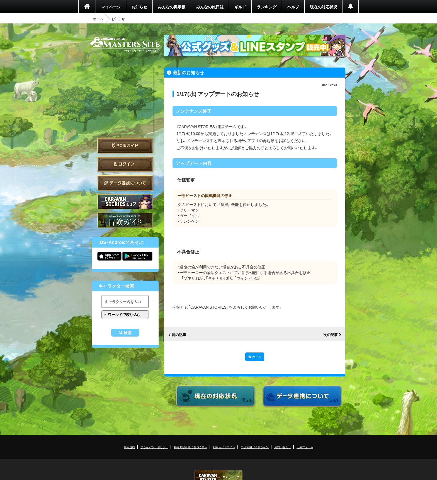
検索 (128, 333)
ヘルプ (293, 6)
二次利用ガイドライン (255, 447)
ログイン (125, 164)
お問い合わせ (282, 447)
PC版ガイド (125, 145)
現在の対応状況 (323, 6)
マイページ (111, 6)
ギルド (240, 6)
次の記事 (330, 335)
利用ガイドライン (224, 447)
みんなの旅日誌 (210, 6)
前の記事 (179, 335)
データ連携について (125, 183)
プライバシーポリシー (154, 447)
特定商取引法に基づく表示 (190, 447)
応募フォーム (305, 447)
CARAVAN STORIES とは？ (125, 201)
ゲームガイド (125, 220)
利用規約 (129, 447)
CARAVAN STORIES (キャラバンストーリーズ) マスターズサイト (125, 44)
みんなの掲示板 (171, 6)
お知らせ (139, 6)
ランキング (266, 6)
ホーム (98, 18)
